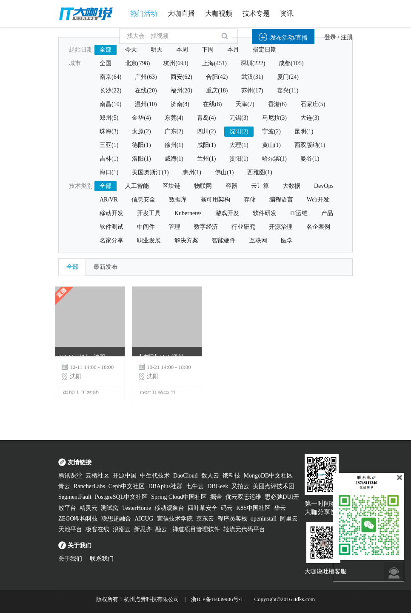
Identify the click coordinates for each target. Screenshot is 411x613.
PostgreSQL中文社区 (121, 497)
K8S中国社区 (253, 508)
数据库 (178, 199)
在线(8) (212, 104)
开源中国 (125, 475)
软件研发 (265, 213)
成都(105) (291, 63)
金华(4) (141, 118)
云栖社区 (97, 475)
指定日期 (265, 49)
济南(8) (180, 104)
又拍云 (240, 486)
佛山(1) (224, 172)
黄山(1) (271, 145)
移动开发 (111, 213)
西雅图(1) (259, 172)
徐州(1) (174, 145)
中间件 (146, 227)
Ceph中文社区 (126, 486)
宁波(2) (271, 131)
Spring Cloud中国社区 (179, 497)
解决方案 (186, 240)
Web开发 (318, 199)
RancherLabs (89, 486)
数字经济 (206, 227)
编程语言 (281, 199)
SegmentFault (74, 497)
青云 (64, 486)
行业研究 (243, 227)
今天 (131, 49)
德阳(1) (141, 145)
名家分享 (111, 240)
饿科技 (231, 475)
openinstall (264, 518)
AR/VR (109, 199)
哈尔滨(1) (274, 158)
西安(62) (181, 77)
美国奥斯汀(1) (150, 172)
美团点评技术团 (273, 486)
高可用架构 (215, 199)
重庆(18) (217, 90)
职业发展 (149, 240)
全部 (105, 49)
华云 (280, 508)
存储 (250, 199)
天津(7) (244, 104)
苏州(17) (252, 90)
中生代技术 (155, 475)
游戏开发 (227, 213)
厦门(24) (288, 77)
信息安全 (143, 199)
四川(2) (206, 131)
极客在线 (97, 529)
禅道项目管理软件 (196, 529)
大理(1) (238, 145)
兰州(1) (206, 158)
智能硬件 (224, 240)
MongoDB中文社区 (268, 475)
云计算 (260, 186)
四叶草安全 (202, 508)
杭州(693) (175, 63)
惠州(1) (192, 172)
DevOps (324, 186)
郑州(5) (109, 118)
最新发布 (105, 267)
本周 (182, 49)
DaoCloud (185, 475)
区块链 (171, 186)
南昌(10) (110, 104)
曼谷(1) (309, 158)
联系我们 (102, 558)
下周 (208, 49)
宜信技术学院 (175, 518)
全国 (105, 63)
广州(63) (146, 77)
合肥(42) (217, 77)
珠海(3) (109, 131)
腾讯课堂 (70, 475)
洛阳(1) (141, 158)
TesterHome (136, 508)
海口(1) (109, 172)
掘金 (216, 497)
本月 (233, 49)
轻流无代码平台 (244, 529)
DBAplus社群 (165, 486)
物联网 (203, 186)
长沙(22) (110, 90)
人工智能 (137, 186)
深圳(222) (252, 63)
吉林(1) (109, 158)
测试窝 (110, 508)
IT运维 (299, 213)
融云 (162, 529)
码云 (227, 508)
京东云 (205, 518)
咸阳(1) (206, 145)
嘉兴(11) (288, 90)
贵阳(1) (238, 158)
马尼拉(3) (274, 118)
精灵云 (88, 508)
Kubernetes (188, 213)
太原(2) (141, 131)
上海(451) (214, 63)
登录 (330, 37)
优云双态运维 (243, 497)
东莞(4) (174, 118)
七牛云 (195, 486)
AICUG (143, 518)
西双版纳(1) (309, 145)
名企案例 (318, 227)
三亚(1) (109, 145)
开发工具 (149, 213)
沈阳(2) (238, 131)
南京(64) (110, 77)
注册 (347, 37)
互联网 (258, 240)
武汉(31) (252, 77)
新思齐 (143, 529)
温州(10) (146, 104)
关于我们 (70, 558)
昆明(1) (303, 131)
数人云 (210, 475)
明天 (157, 49)
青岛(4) (206, 118)
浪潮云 (122, 529)
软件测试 (111, 227)
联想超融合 (116, 518)
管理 (174, 227)
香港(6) (277, 104)
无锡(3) (238, 118)
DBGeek (217, 486)
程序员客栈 (232, 518)
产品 (327, 213)
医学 (287, 240)
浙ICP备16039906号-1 (217, 599)
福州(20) (181, 90)
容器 (231, 186)
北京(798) (137, 63)
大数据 (291, 186)
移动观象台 (169, 508)
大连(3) (309, 118)
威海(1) (174, 158)
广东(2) (174, 131)
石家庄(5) (312, 104)
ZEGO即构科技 (78, 518)
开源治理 (281, 227)
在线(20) (146, 90)
